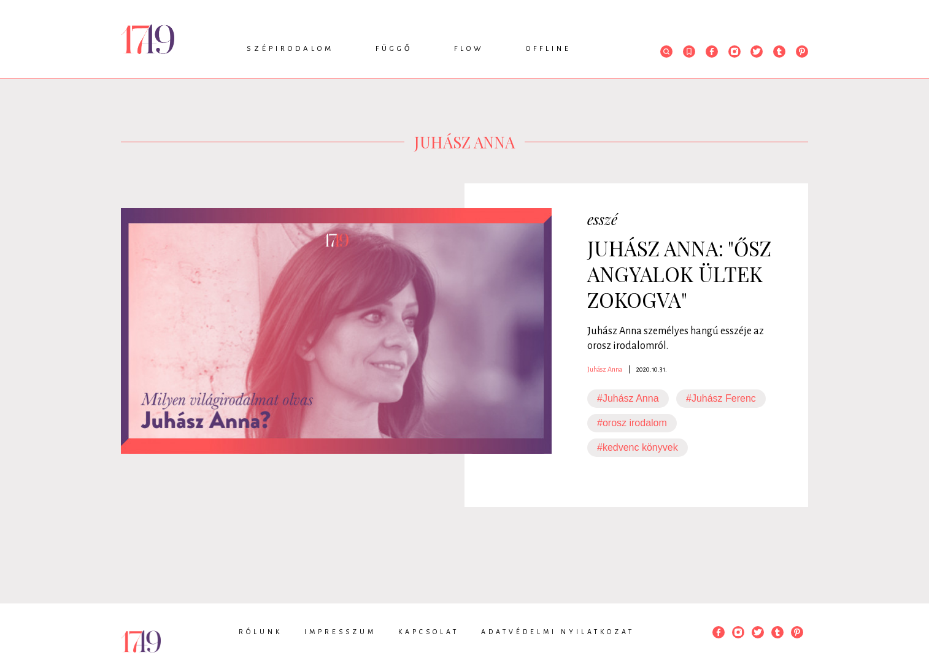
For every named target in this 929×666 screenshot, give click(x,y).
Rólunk (260, 631)
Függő (394, 49)
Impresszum (340, 631)
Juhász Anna (604, 369)
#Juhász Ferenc (721, 398)
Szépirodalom (290, 49)
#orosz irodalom (632, 423)
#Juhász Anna (628, 398)
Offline (548, 49)
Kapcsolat (428, 631)
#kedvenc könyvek (637, 447)
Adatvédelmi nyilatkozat (557, 631)
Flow (469, 49)
